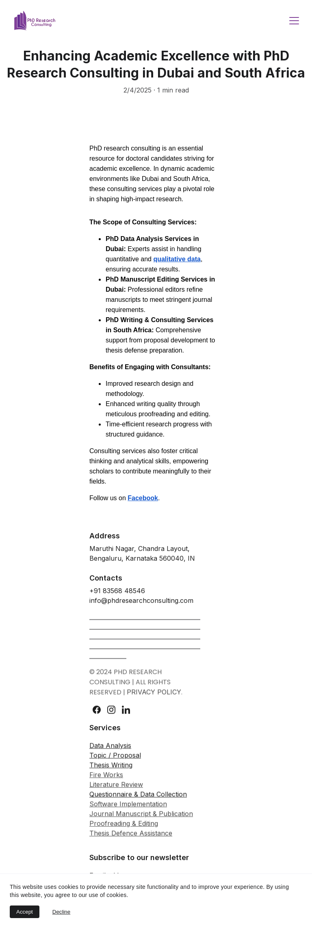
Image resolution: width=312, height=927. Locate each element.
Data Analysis (110, 752)
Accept (24, 912)
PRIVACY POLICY (154, 696)
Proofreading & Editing (123, 830)
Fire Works (106, 781)
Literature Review (116, 791)
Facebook (143, 498)
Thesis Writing (110, 771)
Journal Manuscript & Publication (141, 820)
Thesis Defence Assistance (130, 839)
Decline (61, 912)
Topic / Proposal (115, 761)
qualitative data (176, 259)
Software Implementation (128, 810)
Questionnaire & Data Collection (138, 800)
